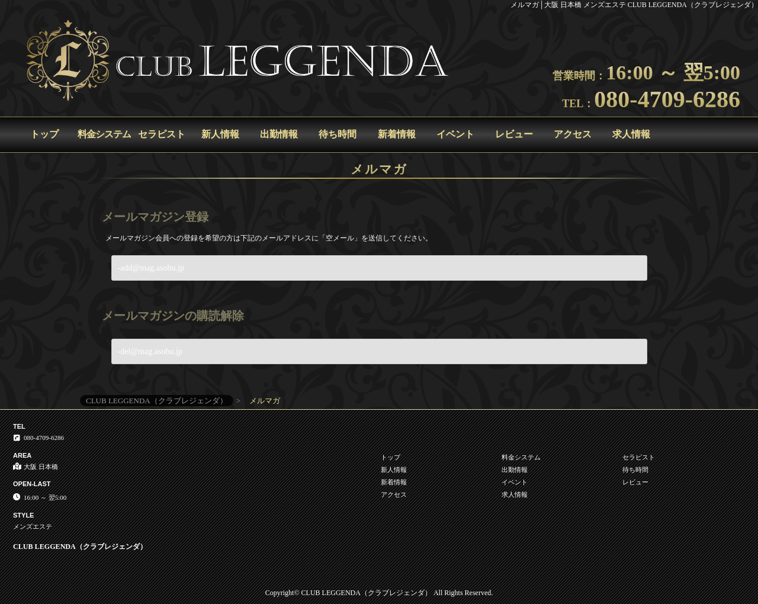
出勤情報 (279, 134)
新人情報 (220, 134)
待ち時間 (337, 134)
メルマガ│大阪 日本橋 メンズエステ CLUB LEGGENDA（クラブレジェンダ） (634, 5)
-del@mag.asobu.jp (150, 351)
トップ (44, 134)
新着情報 (397, 134)
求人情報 (631, 134)
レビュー (514, 134)
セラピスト (161, 134)
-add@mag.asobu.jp (151, 268)
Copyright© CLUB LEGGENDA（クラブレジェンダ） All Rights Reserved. (379, 593)
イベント (455, 134)
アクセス (573, 134)
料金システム (104, 134)
